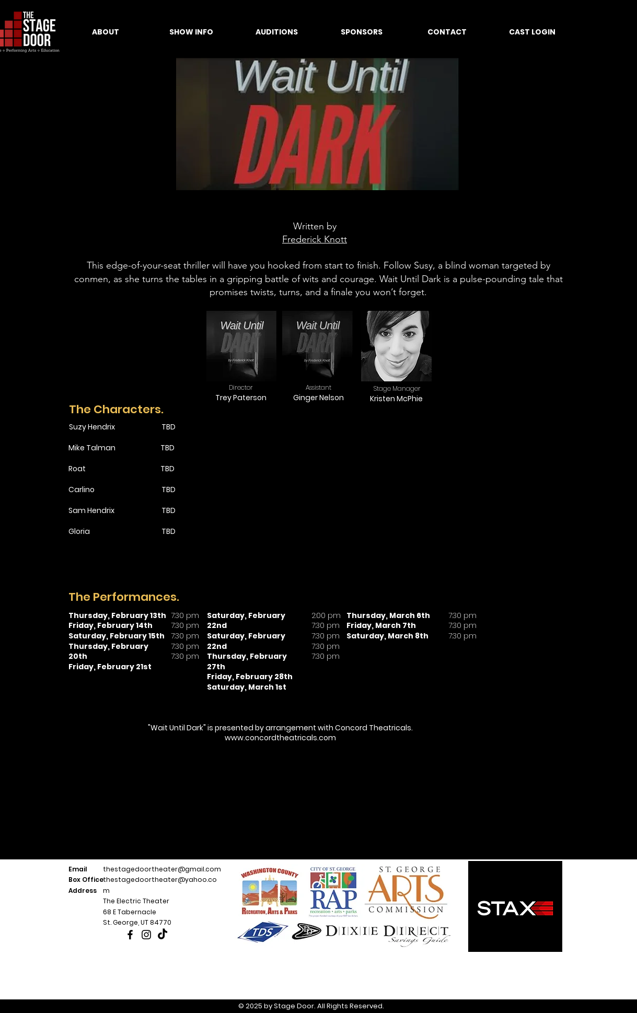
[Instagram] (146, 934)
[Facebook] (130, 934)
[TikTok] (162, 934)
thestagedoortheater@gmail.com (162, 869)
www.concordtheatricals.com (280, 737)
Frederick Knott (314, 239)
